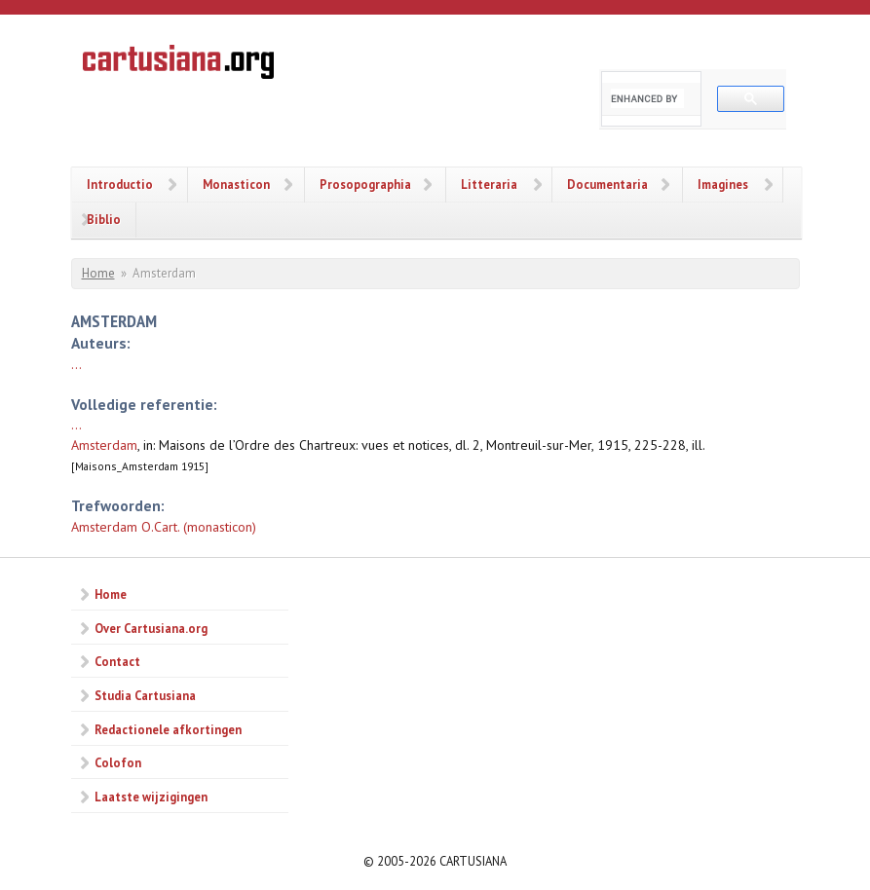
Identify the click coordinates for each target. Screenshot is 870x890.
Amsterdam (104, 445)
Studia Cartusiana (145, 695)
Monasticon (236, 184)
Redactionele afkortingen (168, 729)
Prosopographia (365, 184)
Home (98, 273)
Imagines (723, 184)
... (76, 364)
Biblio (104, 219)
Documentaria (607, 184)
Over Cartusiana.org (151, 628)
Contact (117, 661)
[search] (647, 98)
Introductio (120, 184)
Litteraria (489, 184)
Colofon (118, 762)
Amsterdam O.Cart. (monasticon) (163, 527)
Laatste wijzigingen (151, 796)
